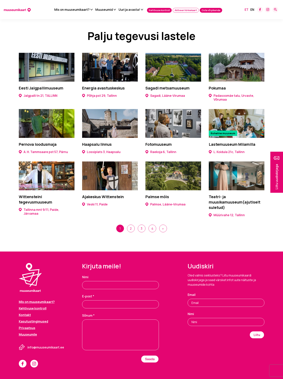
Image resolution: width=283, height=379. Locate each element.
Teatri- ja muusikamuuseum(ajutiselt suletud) (234, 202)
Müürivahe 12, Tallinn (227, 215)
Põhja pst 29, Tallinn (99, 96)
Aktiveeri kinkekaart (186, 10)
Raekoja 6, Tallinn (160, 152)
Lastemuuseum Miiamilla (232, 144)
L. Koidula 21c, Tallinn (227, 152)
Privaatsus (27, 328)
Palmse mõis (157, 196)
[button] (276, 172)
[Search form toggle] (275, 9)
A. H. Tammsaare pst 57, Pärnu (43, 152)
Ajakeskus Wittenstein (103, 196)
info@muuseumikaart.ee (45, 347)
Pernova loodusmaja (38, 144)
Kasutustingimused (33, 321)
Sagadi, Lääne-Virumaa (165, 96)
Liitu (257, 335)
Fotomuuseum (158, 144)
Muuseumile (28, 334)
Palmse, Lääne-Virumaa (165, 204)
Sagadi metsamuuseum (167, 88)
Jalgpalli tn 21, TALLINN (38, 96)
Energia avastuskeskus (103, 88)
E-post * (88, 296)
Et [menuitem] (246, 9)
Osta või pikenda (211, 10)
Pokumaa (217, 88)
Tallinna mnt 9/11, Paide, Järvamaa (39, 211)
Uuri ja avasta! (129, 9)
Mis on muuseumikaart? (72, 9)
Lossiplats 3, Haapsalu (101, 152)
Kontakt (25, 315)
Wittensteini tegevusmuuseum (35, 199)
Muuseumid (104, 9)
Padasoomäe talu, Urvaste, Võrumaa (231, 97)
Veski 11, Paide (95, 204)
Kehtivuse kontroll (159, 10)
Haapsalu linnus (97, 144)
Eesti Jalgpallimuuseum (41, 88)
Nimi (85, 277)
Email (192, 295)
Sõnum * (88, 315)
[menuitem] (246, 9)
